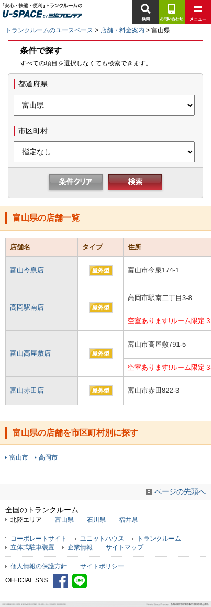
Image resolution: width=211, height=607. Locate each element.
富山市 (18, 457)
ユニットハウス (102, 538)
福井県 (128, 519)
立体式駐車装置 (32, 547)
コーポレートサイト (38, 538)
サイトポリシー (102, 566)
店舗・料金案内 (123, 30)
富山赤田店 (27, 390)
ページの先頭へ (180, 491)
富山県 (64, 519)
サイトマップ (124, 547)
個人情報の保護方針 (38, 566)
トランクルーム (159, 538)
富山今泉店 (27, 270)
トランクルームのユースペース (49, 30)
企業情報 (80, 547)
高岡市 (48, 457)
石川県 (96, 519)
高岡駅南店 (27, 307)
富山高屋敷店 (30, 353)
